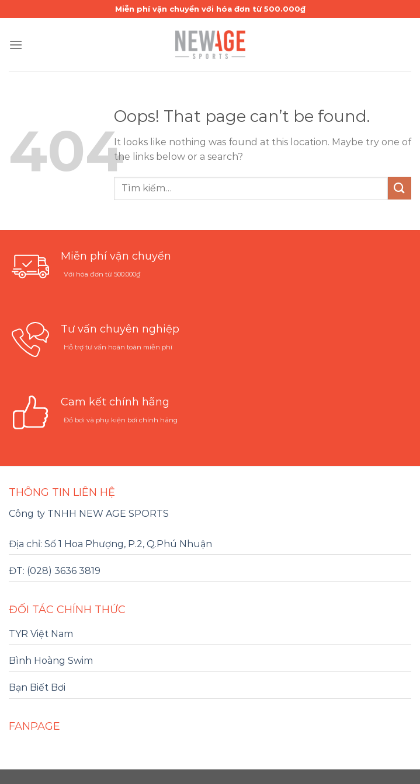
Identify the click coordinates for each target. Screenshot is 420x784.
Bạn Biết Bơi (37, 687)
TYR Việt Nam (41, 633)
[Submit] (399, 188)
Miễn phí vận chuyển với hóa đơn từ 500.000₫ (210, 8)
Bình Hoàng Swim (51, 660)
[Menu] (16, 44)
